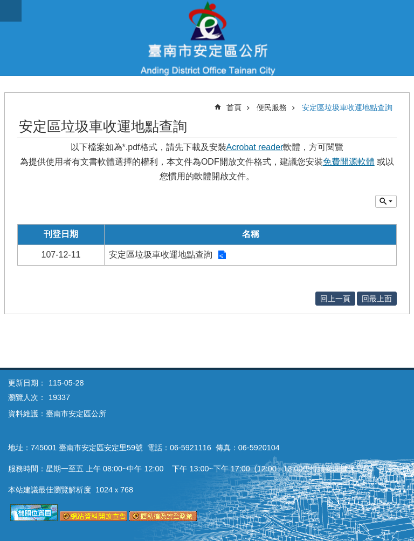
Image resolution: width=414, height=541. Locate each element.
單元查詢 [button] (386, 201)
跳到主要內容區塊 (5, 5)
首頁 (234, 107)
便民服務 (272, 107)
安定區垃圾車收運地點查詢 (347, 107)
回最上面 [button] (377, 298)
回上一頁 (335, 298)
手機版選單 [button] (11, 11)
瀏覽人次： (27, 397)
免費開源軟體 (349, 161)
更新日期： (27, 382)
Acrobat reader (255, 147)
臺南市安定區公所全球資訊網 (207, 38)
